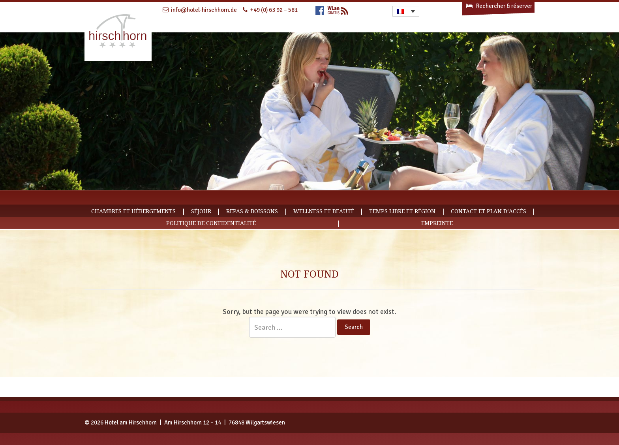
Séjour (201, 211)
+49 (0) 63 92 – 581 (274, 9)
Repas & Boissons (252, 211)
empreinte (437, 223)
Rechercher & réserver (498, 5)
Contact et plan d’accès (488, 211)
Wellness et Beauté (323, 211)
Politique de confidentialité (211, 223)
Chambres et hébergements (133, 211)
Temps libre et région (402, 211)
